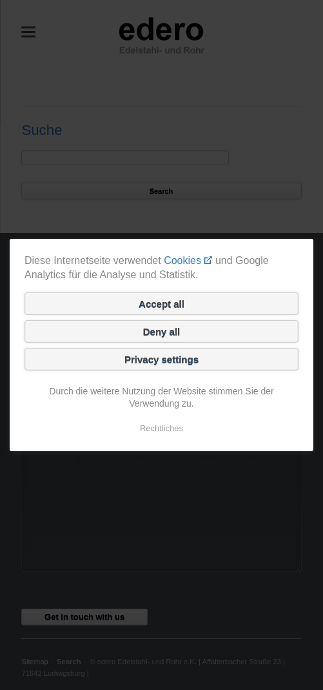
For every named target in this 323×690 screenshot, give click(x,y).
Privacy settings (161, 359)
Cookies (182, 260)
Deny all (162, 331)
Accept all (161, 303)
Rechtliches (161, 428)
